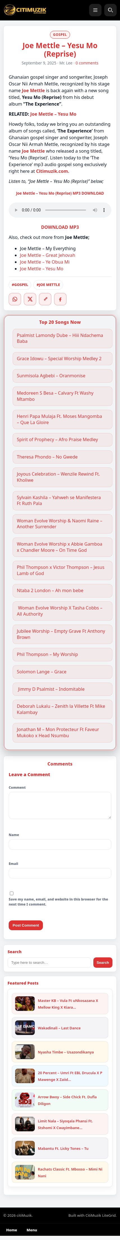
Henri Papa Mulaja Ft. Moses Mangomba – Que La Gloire (59, 419)
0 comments (87, 63)
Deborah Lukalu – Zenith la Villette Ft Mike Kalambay (61, 709)
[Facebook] (60, 299)
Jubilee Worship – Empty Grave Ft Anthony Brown (61, 634)
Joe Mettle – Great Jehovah (47, 255)
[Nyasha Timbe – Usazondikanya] (25, 1056)
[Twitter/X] (30, 299)
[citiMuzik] (25, 10)
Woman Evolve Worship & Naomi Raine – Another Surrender (59, 524)
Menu (32, 1234)
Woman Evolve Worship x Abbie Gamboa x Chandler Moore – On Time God (59, 547)
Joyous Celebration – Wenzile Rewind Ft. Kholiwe (58, 477)
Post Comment (26, 929)
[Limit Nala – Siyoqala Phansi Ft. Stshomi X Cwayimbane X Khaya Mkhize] (25, 1128)
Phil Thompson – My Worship (47, 654)
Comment (17, 787)
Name (14, 839)
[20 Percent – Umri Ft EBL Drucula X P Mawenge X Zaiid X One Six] (25, 1080)
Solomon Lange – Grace (41, 672)
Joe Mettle (33, 151)
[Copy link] (45, 299)
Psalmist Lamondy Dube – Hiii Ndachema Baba (60, 338)
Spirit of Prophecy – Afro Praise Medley (57, 440)
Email (13, 868)
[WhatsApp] (15, 299)
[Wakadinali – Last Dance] (25, 1031)
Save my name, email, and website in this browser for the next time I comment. (58, 906)
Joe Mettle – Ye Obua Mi (45, 262)
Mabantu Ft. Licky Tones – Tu (63, 1152)
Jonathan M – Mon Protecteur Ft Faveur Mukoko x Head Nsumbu (58, 733)
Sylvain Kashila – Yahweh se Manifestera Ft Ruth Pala (59, 501)
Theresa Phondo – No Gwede (47, 457)
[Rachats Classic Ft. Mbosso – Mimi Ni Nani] (25, 1176)
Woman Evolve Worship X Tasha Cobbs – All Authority (59, 611)
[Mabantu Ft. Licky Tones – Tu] (25, 1152)
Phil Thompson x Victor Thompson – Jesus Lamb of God (60, 570)
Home (11, 1234)
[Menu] (95, 10)
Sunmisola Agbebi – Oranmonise (51, 376)
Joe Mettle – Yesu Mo (53, 114)
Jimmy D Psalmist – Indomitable (51, 689)
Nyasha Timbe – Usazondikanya (66, 1056)
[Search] (110, 10)
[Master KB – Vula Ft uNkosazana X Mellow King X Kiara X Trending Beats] (25, 1007)
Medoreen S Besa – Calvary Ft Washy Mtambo (55, 396)
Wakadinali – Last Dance (59, 1032)
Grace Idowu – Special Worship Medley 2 (59, 359)
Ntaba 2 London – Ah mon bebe (50, 591)
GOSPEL (60, 34)
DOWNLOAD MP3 (60, 227)
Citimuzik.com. (52, 171)
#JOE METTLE (48, 284)
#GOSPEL (20, 284)
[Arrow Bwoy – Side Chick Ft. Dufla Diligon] (25, 1104)
